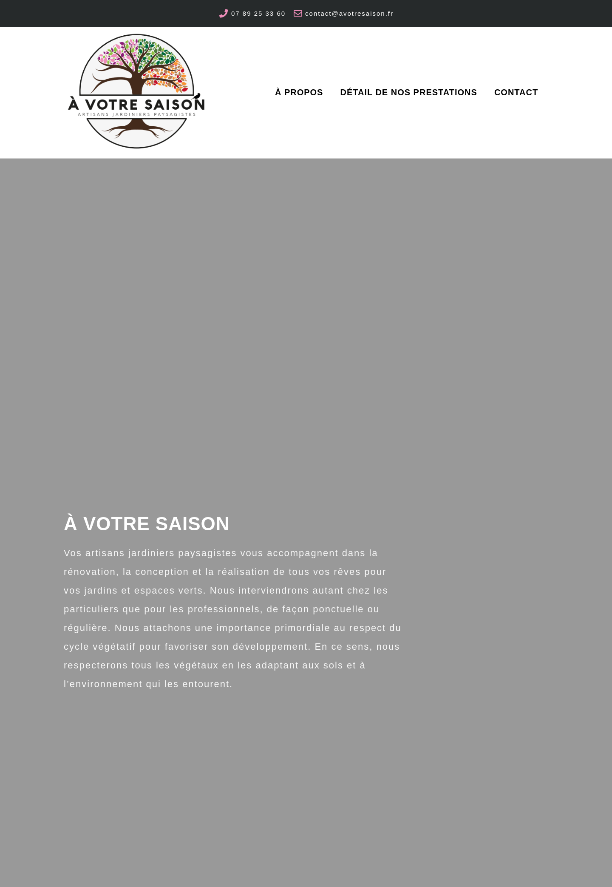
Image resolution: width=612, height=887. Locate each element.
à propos (299, 92)
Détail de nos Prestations (408, 92)
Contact (516, 92)
